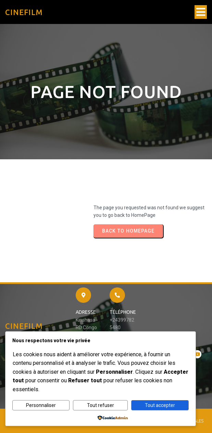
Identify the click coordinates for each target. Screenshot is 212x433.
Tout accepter (160, 405)
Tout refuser (100, 405)
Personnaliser (41, 405)
